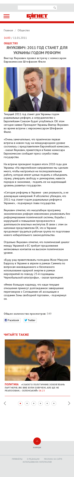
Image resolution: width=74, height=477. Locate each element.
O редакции (33, 459)
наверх (37, 447)
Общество (24, 30)
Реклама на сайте (53, 459)
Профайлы (17, 459)
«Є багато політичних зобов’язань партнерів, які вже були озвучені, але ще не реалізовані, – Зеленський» (37, 386)
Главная (9, 30)
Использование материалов (37, 462)
